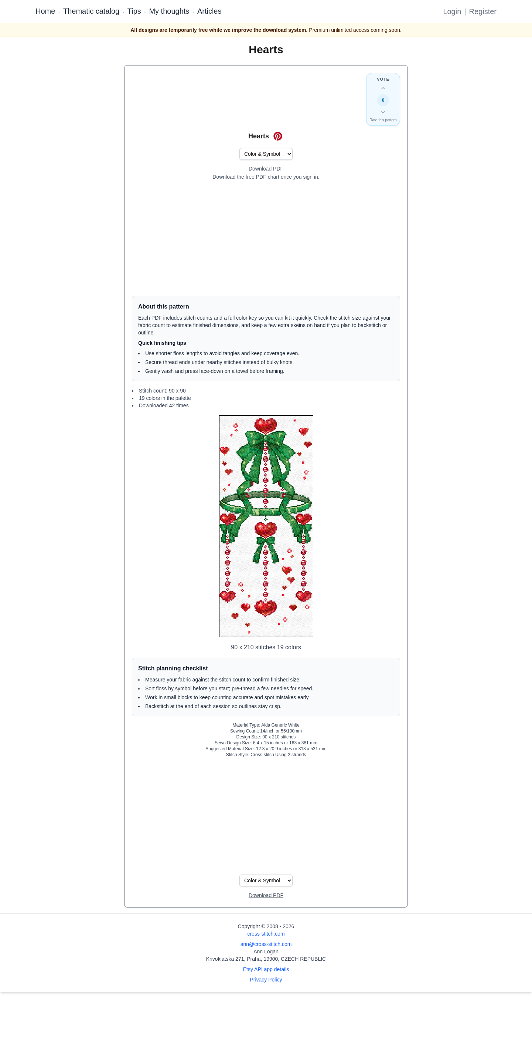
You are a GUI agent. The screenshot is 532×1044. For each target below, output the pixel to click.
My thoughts (169, 11)
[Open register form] (266, 169)
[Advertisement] (266, 238)
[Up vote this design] (383, 88)
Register (483, 11)
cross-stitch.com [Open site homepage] (265, 934)
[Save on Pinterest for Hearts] (278, 136)
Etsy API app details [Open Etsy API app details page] (266, 969)
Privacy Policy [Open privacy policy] (266, 980)
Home (45, 11)
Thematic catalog (91, 11)
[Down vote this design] (383, 112)
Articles (209, 11)
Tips (134, 11)
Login (452, 11)
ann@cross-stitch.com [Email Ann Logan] (266, 944)
